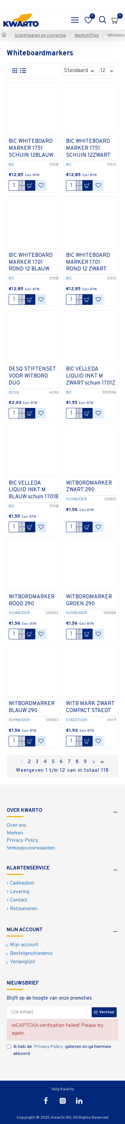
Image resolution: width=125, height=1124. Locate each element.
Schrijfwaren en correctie (40, 35)
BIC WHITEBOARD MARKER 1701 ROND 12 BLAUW (31, 262)
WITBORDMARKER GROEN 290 (89, 600)
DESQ (14, 392)
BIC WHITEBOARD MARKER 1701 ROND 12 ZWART (88, 262)
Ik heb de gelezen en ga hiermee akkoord (59, 1050)
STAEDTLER (76, 720)
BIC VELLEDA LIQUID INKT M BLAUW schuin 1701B (33, 490)
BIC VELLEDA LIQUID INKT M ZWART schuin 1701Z (90, 376)
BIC (11, 164)
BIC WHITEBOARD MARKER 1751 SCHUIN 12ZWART (88, 148)
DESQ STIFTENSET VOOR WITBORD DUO (32, 376)
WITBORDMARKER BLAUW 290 (32, 707)
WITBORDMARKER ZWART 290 (89, 487)
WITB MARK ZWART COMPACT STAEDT (90, 707)
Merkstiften (86, 35)
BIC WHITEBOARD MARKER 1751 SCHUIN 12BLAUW (31, 148)
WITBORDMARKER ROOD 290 (32, 600)
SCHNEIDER (76, 499)
